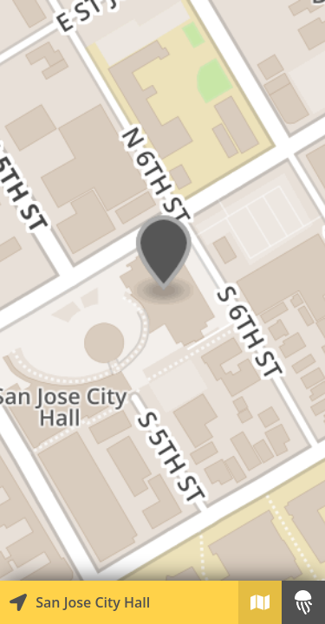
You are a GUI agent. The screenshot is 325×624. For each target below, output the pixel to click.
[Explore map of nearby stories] (162, 290)
